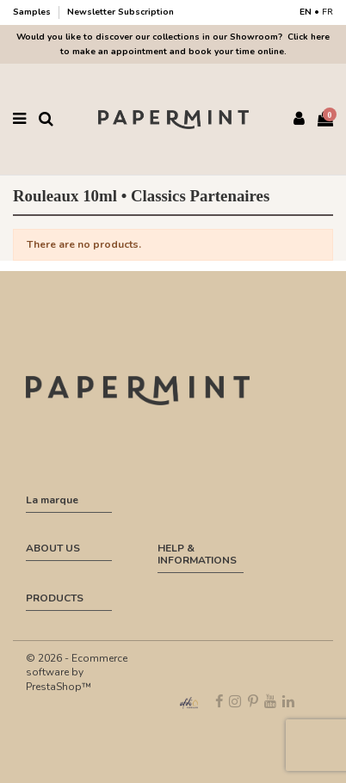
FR (327, 12)
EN (306, 12)
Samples (33, 12)
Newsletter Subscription (120, 12)
